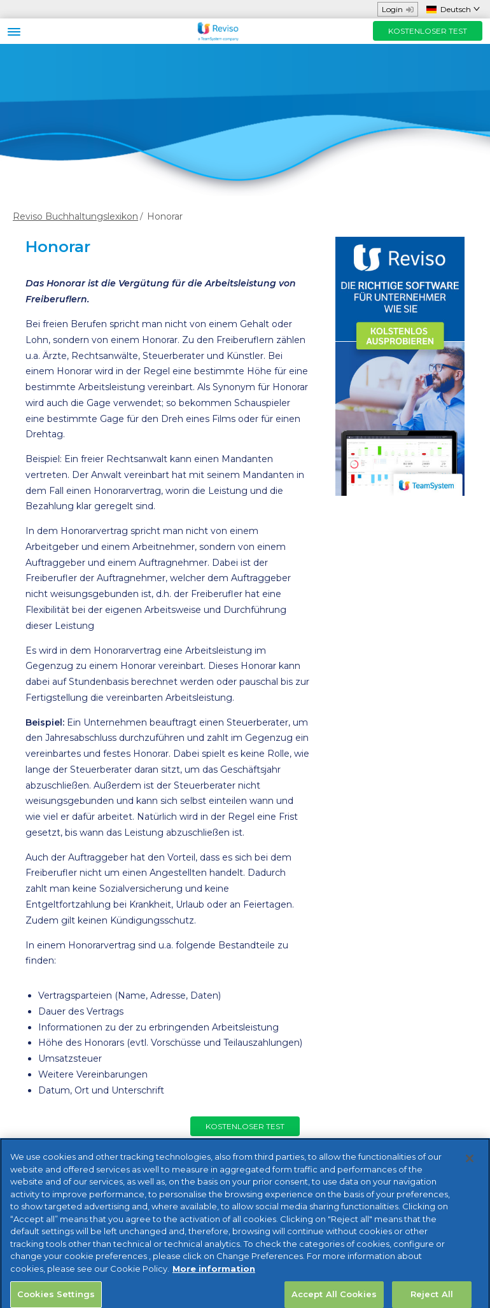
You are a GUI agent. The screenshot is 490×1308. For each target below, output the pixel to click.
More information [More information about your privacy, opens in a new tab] (213, 1278)
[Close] (470, 1168)
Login (398, 9)
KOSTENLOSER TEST (427, 31)
